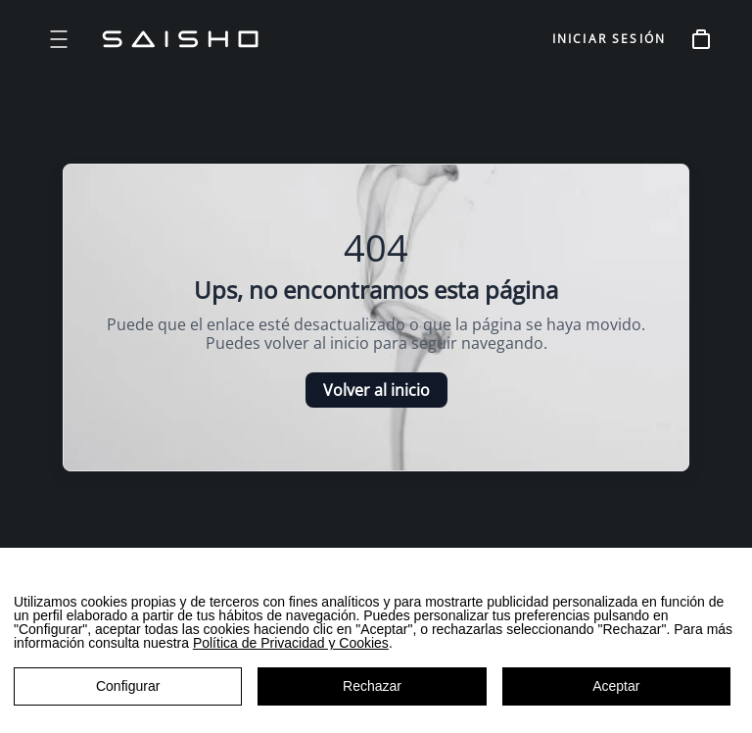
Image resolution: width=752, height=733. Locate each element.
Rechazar (372, 686)
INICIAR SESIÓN (609, 38)
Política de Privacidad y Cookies (291, 643)
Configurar (128, 686)
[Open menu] (58, 39)
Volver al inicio (376, 390)
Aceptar (615, 686)
